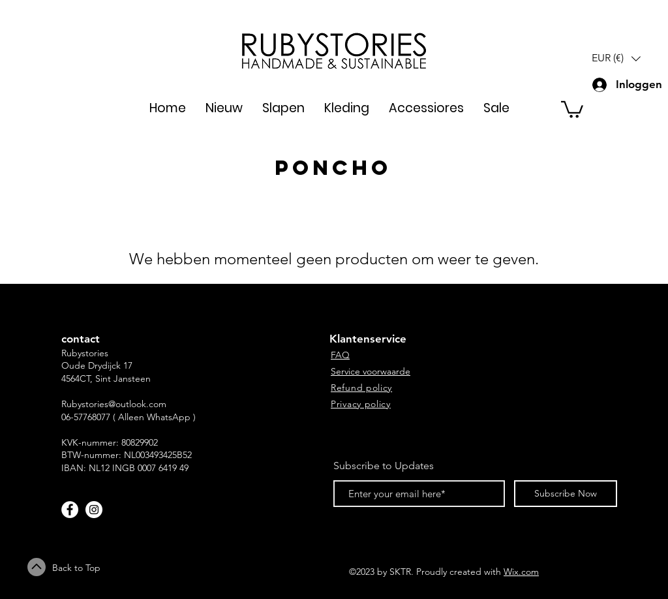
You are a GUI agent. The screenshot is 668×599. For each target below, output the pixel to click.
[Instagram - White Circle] (93, 509)
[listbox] (616, 58)
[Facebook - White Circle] (69, 509)
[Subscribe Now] (565, 493)
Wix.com (521, 571)
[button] (616, 58)
